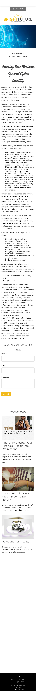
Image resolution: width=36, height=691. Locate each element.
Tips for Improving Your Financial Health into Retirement (17, 445)
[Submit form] (6, 394)
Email (3, 365)
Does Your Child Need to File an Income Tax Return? (17, 496)
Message (5, 377)
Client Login (18, 8)
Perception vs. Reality (15, 541)
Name (4, 354)
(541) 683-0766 (20, 680)
